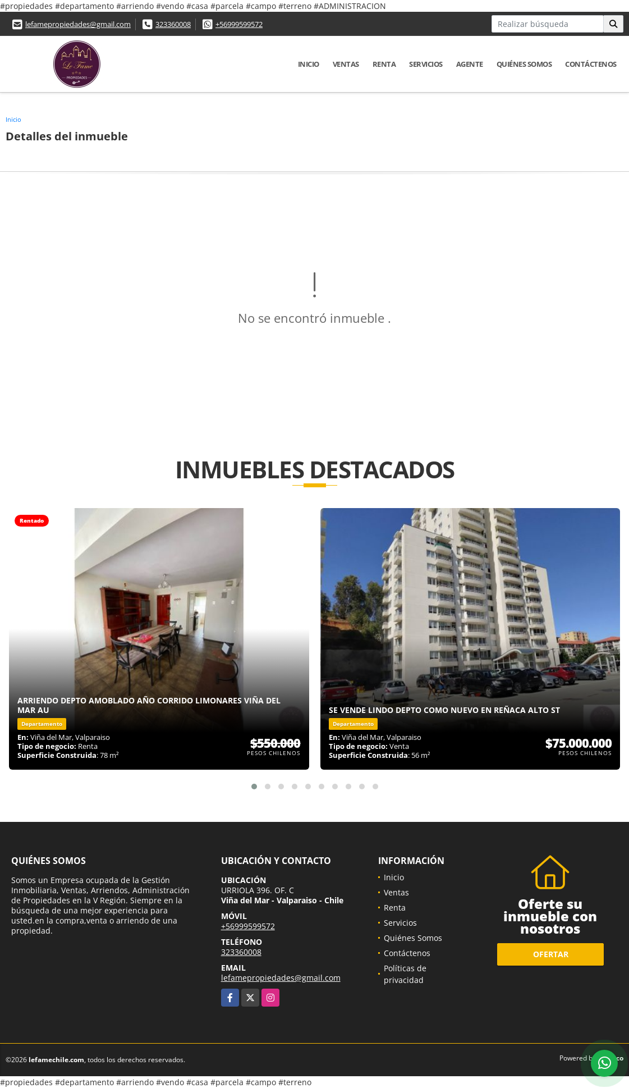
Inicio (308, 64)
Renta (384, 64)
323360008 (173, 24)
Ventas (346, 64)
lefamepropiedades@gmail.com (78, 24)
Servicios (426, 64)
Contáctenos (591, 64)
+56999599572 (239, 24)
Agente (469, 64)
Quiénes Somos (524, 64)
